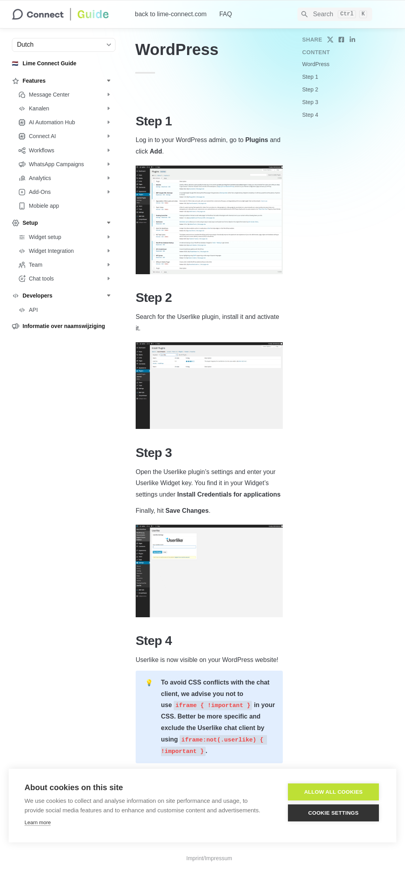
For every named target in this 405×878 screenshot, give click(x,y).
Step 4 (310, 115)
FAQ (225, 14)
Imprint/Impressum (209, 858)
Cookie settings (333, 813)
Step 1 (310, 77)
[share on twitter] (330, 39)
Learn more (38, 822)
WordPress (315, 64)
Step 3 (310, 102)
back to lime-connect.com (170, 14)
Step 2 (310, 89)
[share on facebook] (341, 39)
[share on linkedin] (352, 39)
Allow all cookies (333, 792)
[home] (67, 14)
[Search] (334, 14)
